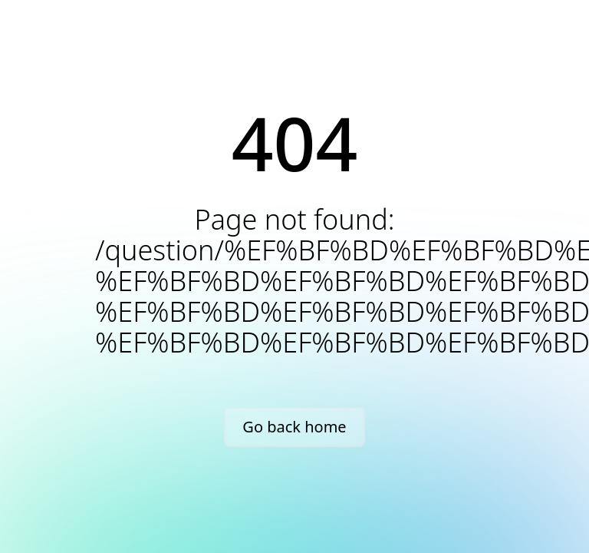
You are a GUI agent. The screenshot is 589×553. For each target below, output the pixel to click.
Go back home (294, 426)
